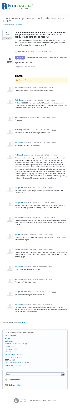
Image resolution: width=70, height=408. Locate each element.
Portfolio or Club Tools (12, 354)
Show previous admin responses (25, 66)
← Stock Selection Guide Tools (12, 24)
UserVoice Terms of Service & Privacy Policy (43, 400)
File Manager (9, 349)
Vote (7, 38)
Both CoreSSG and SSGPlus (14, 344)
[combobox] (33, 374)
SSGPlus (30, 333)
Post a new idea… (11, 336)
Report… (51, 51)
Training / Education (11, 365)
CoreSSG (8, 346)
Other (7, 352)
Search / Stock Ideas (11, 357)
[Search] (63, 374)
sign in (22, 322)
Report (51, 87)
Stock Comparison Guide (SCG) (15, 363)
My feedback (9, 341)
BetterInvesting (15, 385)
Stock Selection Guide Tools (15, 333)
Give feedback (15, 380)
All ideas (7, 338)
